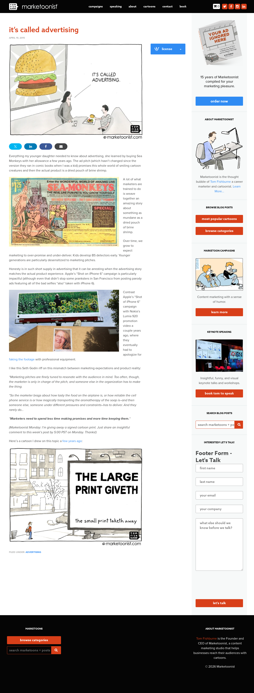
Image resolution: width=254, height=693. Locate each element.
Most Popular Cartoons (219, 219)
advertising (33, 552)
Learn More (219, 312)
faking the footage (22, 359)
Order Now (219, 101)
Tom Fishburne (220, 182)
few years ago (72, 441)
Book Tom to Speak (219, 393)
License (167, 49)
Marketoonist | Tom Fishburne (33, 6)
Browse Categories (219, 231)
